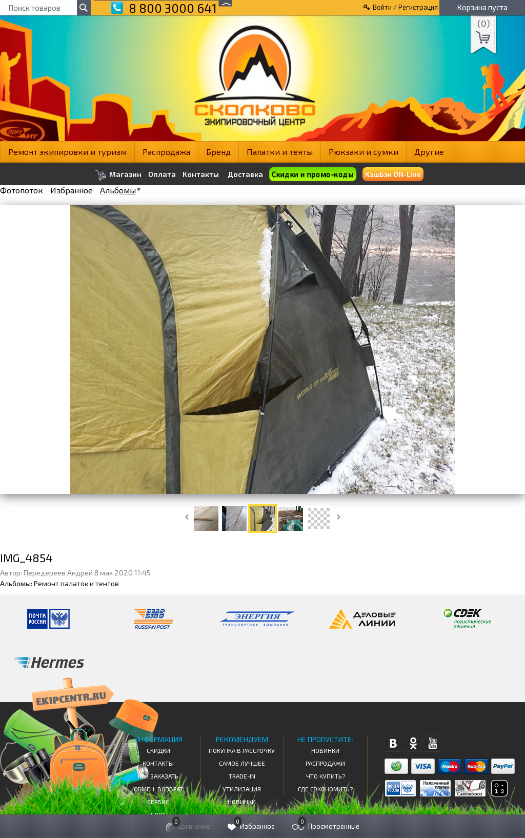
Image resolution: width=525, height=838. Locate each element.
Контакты (201, 174)
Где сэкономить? (325, 788)
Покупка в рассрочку (242, 750)
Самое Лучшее (242, 763)
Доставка (245, 174)
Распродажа (166, 151)
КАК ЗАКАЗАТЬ (158, 776)
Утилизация (242, 788)
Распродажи (325, 763)
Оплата (162, 174)
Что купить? (325, 776)
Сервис (158, 801)
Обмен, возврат (158, 788)
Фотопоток (21, 190)
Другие (429, 151)
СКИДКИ (158, 750)
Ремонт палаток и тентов (76, 583)
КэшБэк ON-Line (393, 174)
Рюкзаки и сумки (363, 151)
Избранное (71, 190)
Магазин (118, 175)
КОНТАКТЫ (158, 763)
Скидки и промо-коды (312, 174)
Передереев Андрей (58, 572)
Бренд (218, 151)
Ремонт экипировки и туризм (67, 151)
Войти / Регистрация (405, 7)
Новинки (242, 801)
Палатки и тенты (280, 151)
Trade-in (242, 776)
